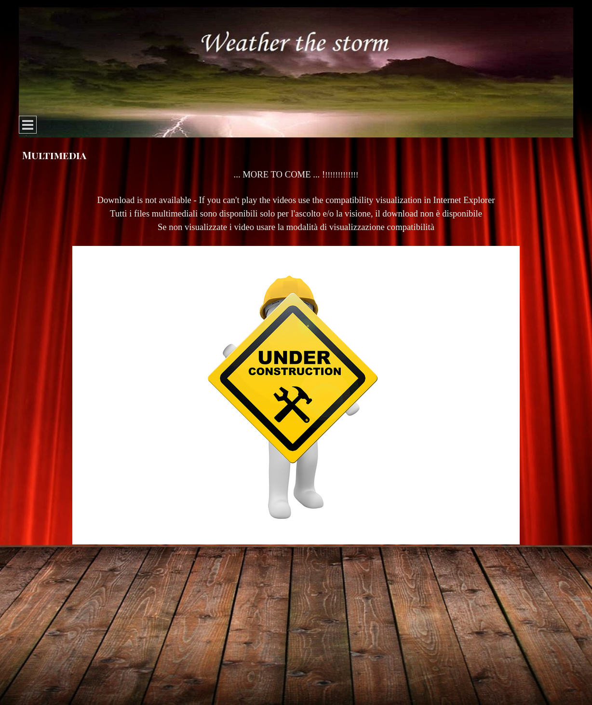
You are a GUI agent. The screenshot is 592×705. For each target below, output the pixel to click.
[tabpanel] (296, 362)
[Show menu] (28, 125)
